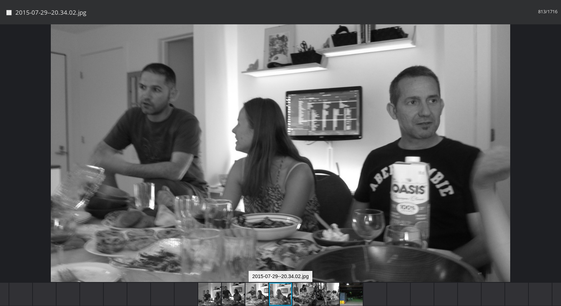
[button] (554, 43)
